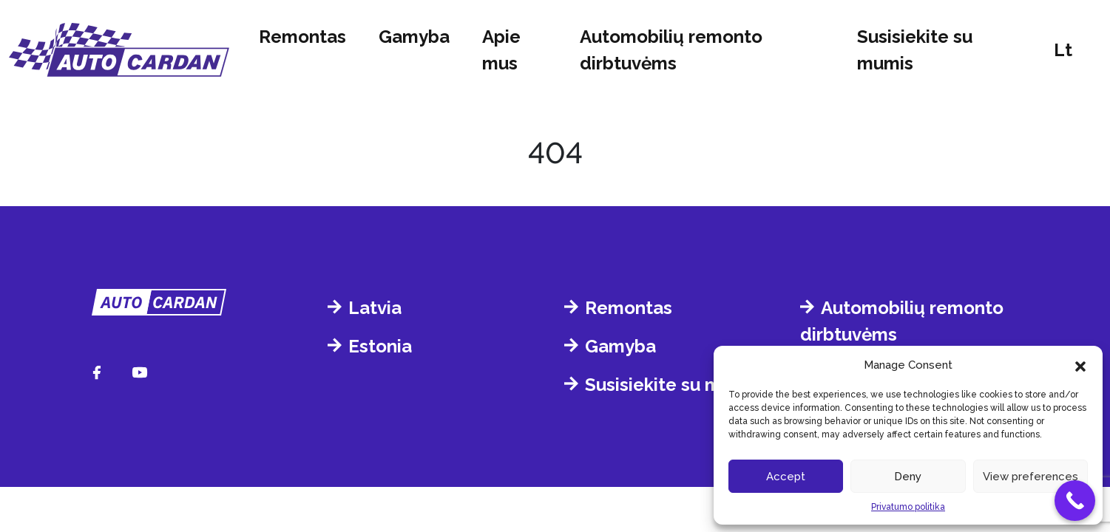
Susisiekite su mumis (914, 50)
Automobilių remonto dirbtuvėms (671, 50)
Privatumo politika (908, 507)
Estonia (380, 346)
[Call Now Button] (1075, 500)
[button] (1080, 365)
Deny (907, 476)
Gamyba (414, 36)
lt (1063, 50)
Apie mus (501, 50)
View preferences (1030, 476)
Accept (785, 476)
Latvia (375, 307)
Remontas (302, 36)
